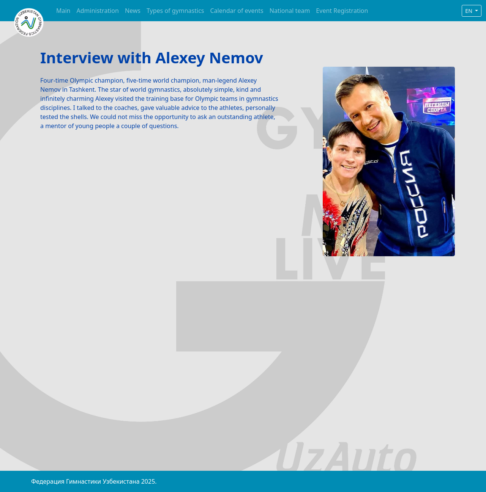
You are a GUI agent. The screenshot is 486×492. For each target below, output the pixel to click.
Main (63, 10)
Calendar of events (237, 10)
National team (290, 10)
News (132, 10)
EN (469, 10)
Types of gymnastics (175, 10)
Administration (98, 10)
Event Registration (342, 10)
